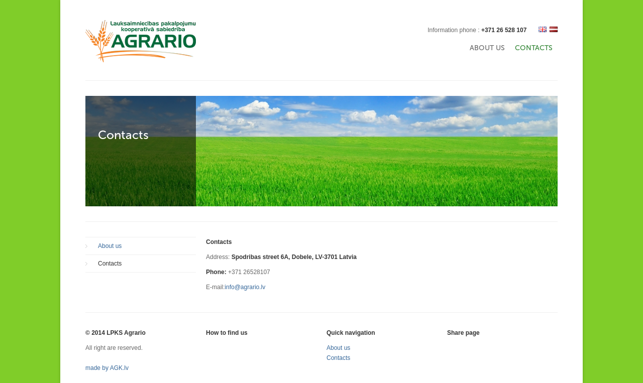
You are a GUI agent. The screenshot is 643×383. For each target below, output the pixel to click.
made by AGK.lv (107, 367)
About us (487, 48)
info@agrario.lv (245, 287)
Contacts (534, 48)
